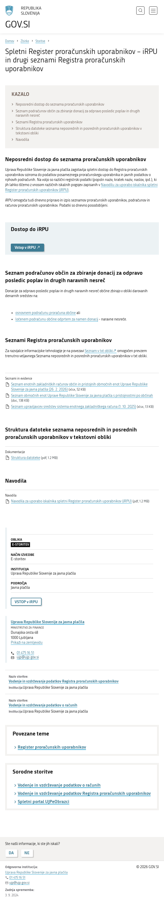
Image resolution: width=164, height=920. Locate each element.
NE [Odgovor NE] (27, 852)
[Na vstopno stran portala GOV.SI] (25, 17)
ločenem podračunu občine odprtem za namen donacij (56, 319)
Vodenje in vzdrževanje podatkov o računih (43, 705)
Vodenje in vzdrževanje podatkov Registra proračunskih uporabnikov (64, 681)
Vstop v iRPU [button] (27, 247)
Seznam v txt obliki (99, 351)
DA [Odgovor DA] (11, 852)
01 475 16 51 (25, 653)
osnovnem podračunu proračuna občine (45, 313)
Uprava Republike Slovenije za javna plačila (47, 621)
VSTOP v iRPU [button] (26, 601)
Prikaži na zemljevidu (27, 642)
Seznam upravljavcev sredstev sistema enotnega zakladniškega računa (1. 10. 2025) (73, 406)
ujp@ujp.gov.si (28, 657)
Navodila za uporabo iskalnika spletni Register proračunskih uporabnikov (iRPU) (71, 501)
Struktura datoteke (25, 458)
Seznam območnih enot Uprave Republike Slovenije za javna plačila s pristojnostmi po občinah (82, 395)
